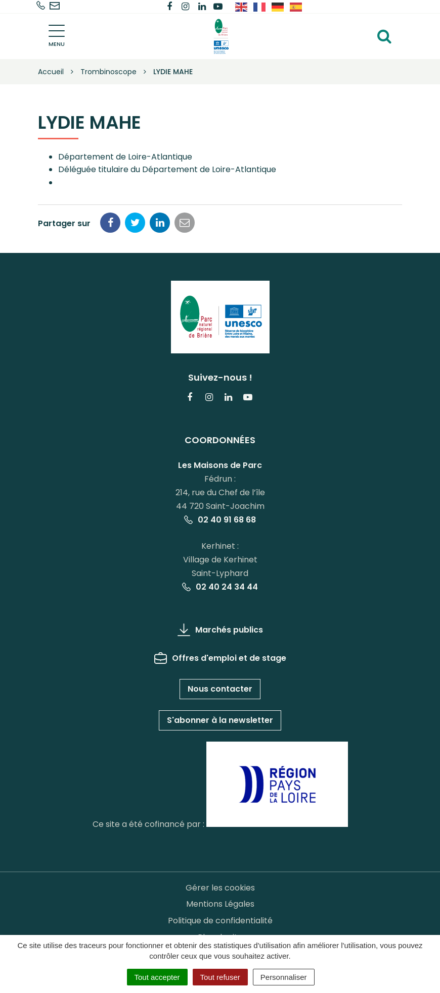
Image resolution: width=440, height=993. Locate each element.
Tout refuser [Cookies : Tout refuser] (220, 977)
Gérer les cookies (220, 888)
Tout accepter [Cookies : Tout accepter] (157, 977)
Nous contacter (220, 689)
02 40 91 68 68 (220, 520)
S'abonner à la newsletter (220, 720)
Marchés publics (220, 629)
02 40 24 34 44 (220, 587)
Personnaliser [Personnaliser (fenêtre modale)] (283, 977)
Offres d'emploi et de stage (220, 658)
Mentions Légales (220, 904)
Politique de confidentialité (220, 920)
